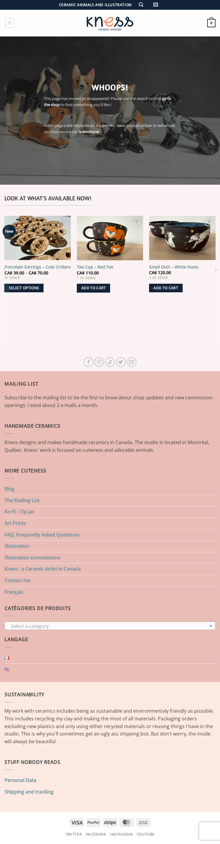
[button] (156, 5)
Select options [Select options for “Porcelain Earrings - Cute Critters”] (24, 288)
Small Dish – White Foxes (174, 267)
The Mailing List (22, 500)
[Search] (141, 5)
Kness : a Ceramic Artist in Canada (42, 569)
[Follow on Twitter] (121, 362)
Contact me (17, 580)
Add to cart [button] (93, 288)
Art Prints (15, 523)
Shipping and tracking (29, 792)
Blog (9, 489)
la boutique (88, 131)
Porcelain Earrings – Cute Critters (37, 267)
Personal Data (20, 780)
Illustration (16, 546)
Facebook (96, 834)
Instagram (121, 834)
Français (13, 592)
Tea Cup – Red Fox (95, 267)
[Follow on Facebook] (88, 362)
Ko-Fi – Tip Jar (19, 511)
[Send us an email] (131, 362)
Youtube (146, 834)
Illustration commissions (32, 557)
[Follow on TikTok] (110, 362)
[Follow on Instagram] (99, 362)
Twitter (73, 834)
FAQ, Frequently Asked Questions (41, 535)
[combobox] (110, 626)
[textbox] (108, 626)
